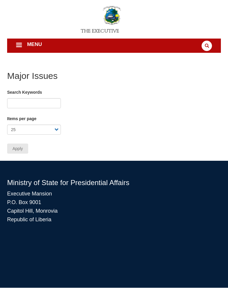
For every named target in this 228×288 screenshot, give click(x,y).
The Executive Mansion (100, 33)
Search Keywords (24, 92)
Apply (17, 148)
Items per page (22, 118)
